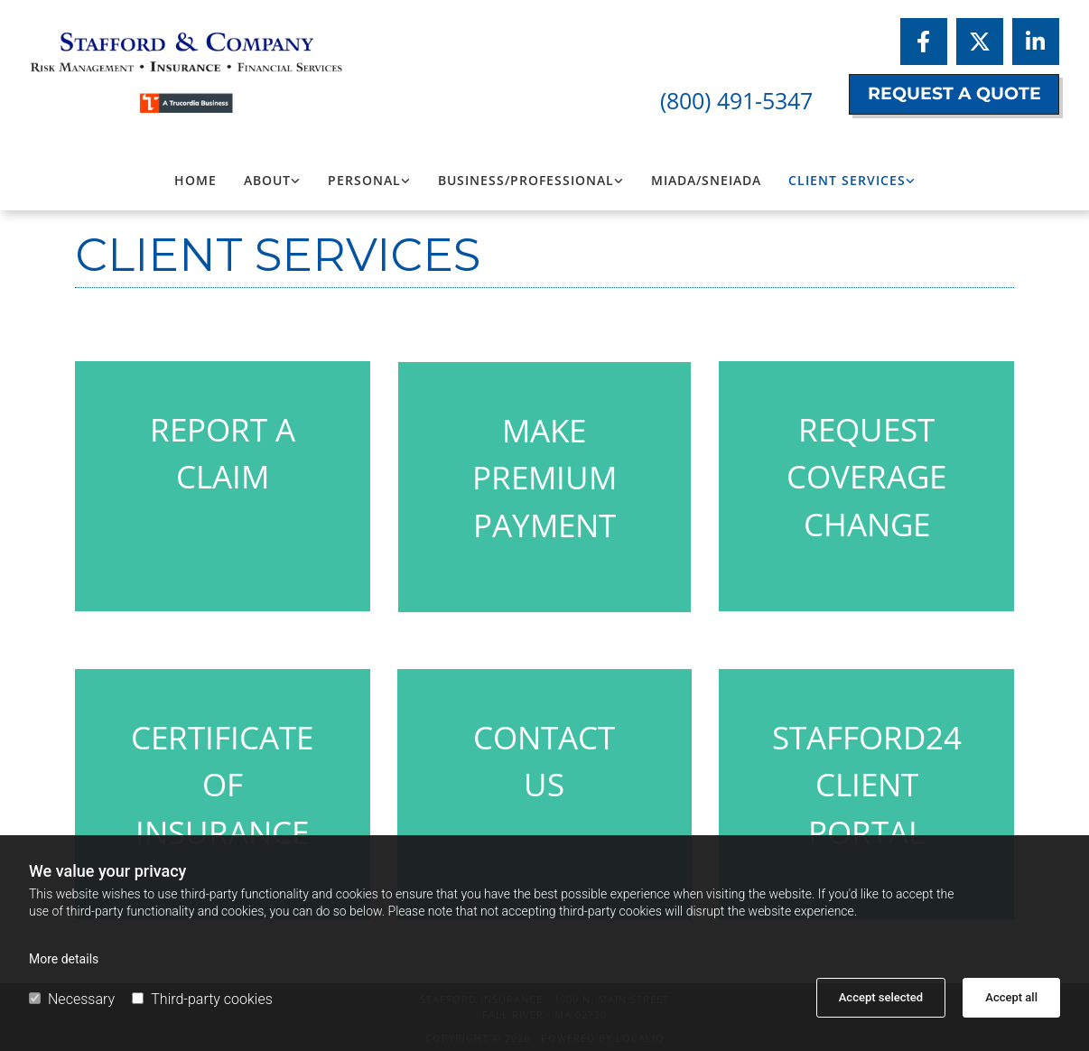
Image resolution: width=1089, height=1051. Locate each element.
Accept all (1011, 997)
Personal (364, 180)
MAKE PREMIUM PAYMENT (544, 477)
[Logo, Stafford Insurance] (192, 63)
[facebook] (923, 41)
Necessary (72, 999)
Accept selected (881, 997)
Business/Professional (526, 180)
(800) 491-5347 (736, 100)
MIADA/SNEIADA (706, 180)
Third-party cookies (202, 999)
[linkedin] (1035, 41)
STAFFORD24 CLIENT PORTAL (867, 784)
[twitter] (979, 41)
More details (63, 959)
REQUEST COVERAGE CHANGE (866, 476)
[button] (954, 94)
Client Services (847, 180)
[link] (272, 180)
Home (195, 180)
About (267, 180)
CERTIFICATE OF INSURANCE (222, 784)
